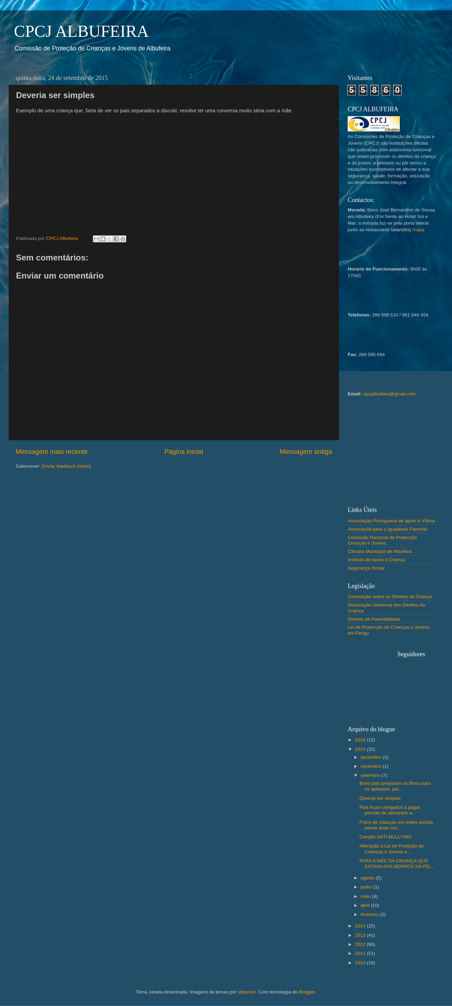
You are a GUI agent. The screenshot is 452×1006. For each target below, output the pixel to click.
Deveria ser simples (380, 798)
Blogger (307, 992)
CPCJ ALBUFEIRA (81, 31)
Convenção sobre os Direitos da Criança (390, 596)
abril (366, 905)
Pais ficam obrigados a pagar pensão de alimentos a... (390, 810)
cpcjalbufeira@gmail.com (389, 393)
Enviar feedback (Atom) (66, 466)
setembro (371, 775)
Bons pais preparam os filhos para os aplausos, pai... (395, 786)
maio (366, 896)
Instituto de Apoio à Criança (376, 559)
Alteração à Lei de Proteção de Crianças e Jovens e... (392, 848)
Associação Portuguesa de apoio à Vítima (391, 520)
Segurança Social (366, 568)
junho (367, 887)
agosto (368, 877)
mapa (418, 229)
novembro (372, 766)
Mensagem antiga (306, 451)
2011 (361, 953)
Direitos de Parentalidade (374, 619)
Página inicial (183, 451)
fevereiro (370, 914)
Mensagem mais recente (52, 451)
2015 (361, 749)
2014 (361, 925)
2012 (361, 944)
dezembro (372, 757)
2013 (361, 935)
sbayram (247, 992)
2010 (361, 962)
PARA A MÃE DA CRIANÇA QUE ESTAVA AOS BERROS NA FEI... (397, 863)
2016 (361, 739)
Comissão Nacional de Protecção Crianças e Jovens (382, 540)
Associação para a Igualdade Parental (387, 529)
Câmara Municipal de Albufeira (380, 551)
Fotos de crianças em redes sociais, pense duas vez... (397, 825)
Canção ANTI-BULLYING (386, 836)
